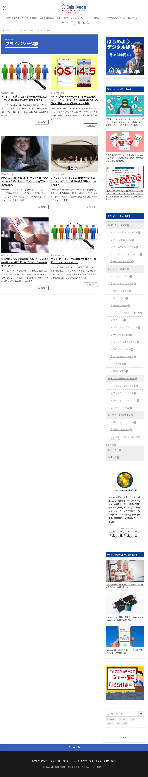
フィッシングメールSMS (81, 18)
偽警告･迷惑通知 (47, 18)
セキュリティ (123, 720)
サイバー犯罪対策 (29, 18)
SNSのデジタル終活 (122, 265)
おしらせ (115, 450)
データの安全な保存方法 (125, 251)
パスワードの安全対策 (121, 416)
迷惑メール (99, 18)
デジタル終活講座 (11, 18)
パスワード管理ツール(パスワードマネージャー (126, 438)
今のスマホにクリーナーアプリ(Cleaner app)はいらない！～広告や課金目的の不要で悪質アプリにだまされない (124, 161)
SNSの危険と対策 (122, 337)
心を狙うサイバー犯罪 (124, 358)
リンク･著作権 (80, 761)
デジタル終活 (111, 720)
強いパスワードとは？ (124, 423)
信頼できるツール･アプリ (125, 401)
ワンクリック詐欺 (122, 279)
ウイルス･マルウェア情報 (125, 344)
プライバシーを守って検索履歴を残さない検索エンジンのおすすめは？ (74, 265)
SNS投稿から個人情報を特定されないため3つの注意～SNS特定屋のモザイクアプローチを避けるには (24, 267)
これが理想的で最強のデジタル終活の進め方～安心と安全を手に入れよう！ (124, 585)
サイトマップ (66, 22)
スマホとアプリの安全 (115, 18)
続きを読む (42, 126)
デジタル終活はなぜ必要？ (125, 236)
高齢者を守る (120, 373)
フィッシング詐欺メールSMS (126, 315)
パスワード (110, 723)
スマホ (132, 720)
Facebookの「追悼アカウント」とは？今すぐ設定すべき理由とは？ (124, 652)
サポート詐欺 (62, 18)
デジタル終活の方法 (123, 244)
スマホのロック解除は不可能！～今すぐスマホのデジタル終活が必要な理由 (124, 619)
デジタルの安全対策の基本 (23, 30)
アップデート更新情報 (124, 394)
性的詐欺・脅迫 (121, 308)
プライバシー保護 (43, 30)
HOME (7, 30)
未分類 (114, 457)
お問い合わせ (112, 761)
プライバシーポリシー (60, 761)
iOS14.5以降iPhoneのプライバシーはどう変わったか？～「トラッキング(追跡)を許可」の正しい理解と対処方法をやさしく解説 (74, 102)
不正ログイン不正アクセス (125, 330)
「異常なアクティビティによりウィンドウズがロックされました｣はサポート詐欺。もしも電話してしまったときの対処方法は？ (124, 124)
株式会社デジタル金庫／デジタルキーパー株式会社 (82, 767)
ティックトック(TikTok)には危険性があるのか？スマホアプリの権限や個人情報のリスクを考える (74, 186)
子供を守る (119, 365)
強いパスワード (134, 18)
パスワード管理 (122, 723)
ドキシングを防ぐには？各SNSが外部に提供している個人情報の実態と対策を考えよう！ (24, 100)
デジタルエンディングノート (126, 258)
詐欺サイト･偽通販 (122, 351)
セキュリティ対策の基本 (125, 387)
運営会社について (38, 761)
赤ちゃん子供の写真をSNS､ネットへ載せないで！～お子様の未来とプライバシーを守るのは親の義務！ (24, 186)
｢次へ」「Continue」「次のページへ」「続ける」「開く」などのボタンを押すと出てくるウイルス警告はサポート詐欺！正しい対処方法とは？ (124, 199)
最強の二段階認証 (122, 430)
